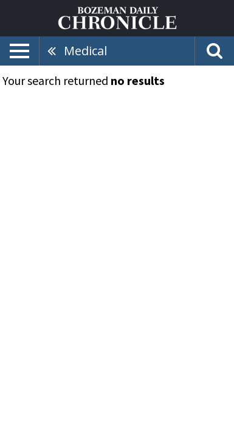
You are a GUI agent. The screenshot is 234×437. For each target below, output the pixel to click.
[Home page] (117, 17)
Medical (85, 50)
